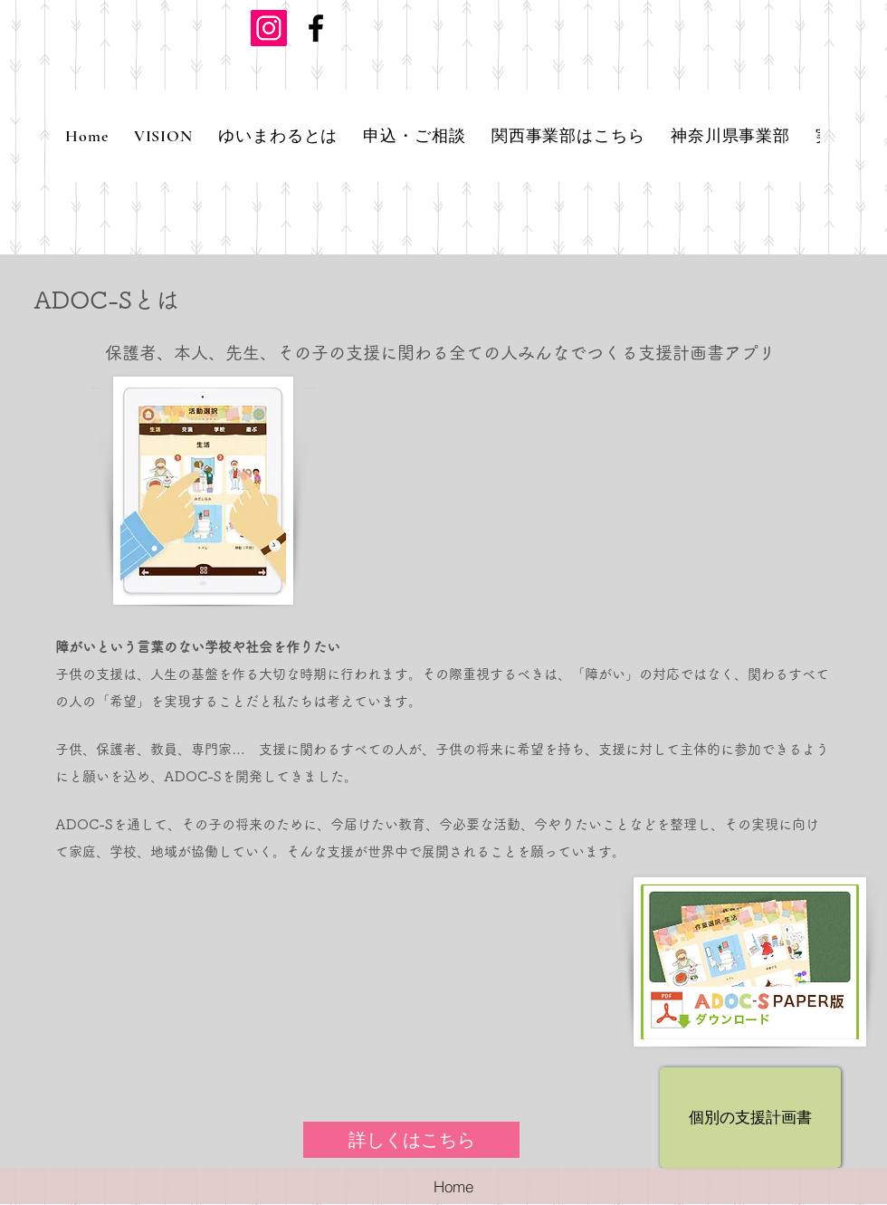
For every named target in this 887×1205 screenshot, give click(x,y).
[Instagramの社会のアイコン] (269, 28)
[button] (278, 136)
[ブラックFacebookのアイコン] (316, 28)
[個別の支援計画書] (750, 1117)
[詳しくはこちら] (411, 1140)
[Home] (453, 1186)
